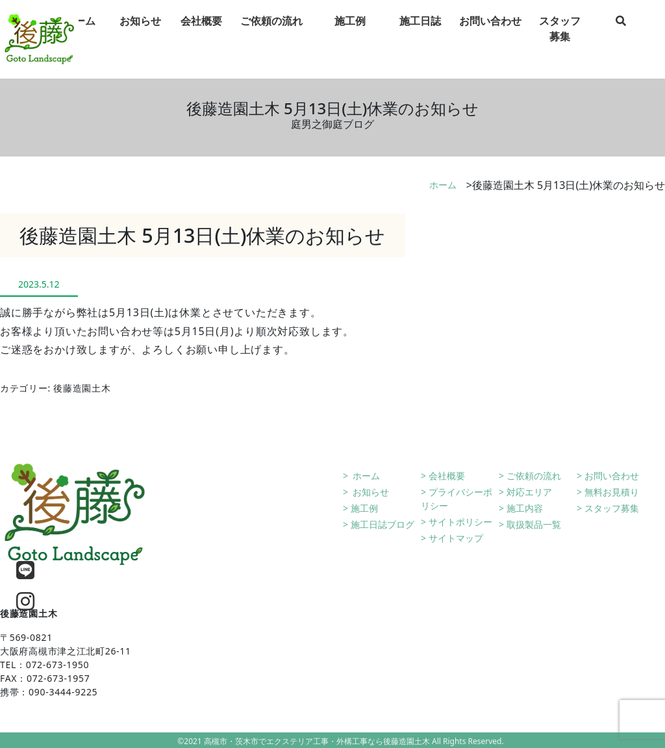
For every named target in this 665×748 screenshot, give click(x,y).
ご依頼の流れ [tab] (271, 32)
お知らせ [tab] (140, 32)
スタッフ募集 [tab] (560, 40)
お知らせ (370, 492)
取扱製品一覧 (534, 524)
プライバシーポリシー (456, 499)
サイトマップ (456, 538)
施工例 (364, 508)
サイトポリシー (460, 522)
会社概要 (447, 475)
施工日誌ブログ (382, 524)
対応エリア (529, 492)
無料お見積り (611, 492)
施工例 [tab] (350, 32)
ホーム (443, 185)
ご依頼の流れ (534, 475)
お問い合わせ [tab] (490, 32)
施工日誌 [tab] (420, 32)
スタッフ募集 (611, 508)
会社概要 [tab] (201, 32)
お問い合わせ (611, 475)
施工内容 (525, 508)
